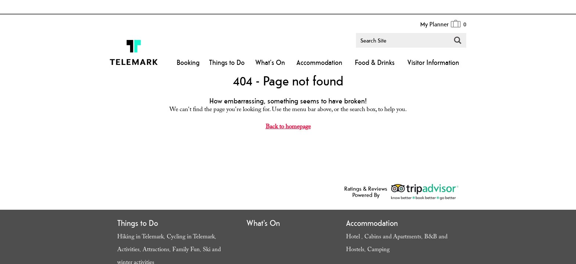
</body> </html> (288, 132)
